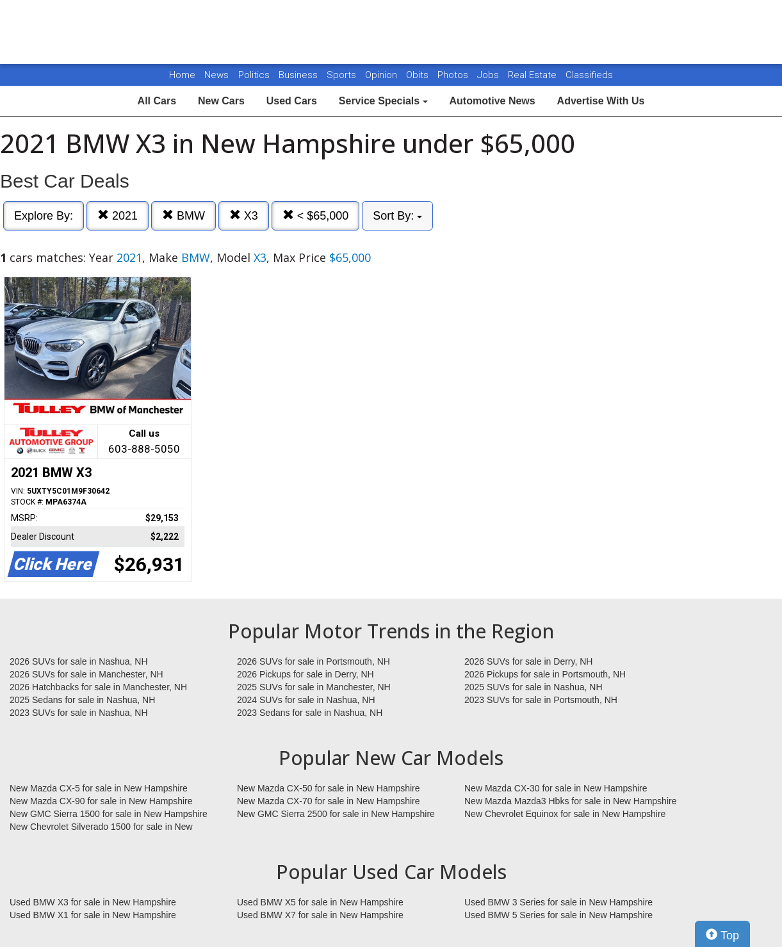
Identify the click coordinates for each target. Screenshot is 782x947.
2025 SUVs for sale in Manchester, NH (314, 687)
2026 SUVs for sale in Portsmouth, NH (313, 661)
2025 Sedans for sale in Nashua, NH (82, 700)
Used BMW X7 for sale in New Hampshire (320, 915)
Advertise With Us (601, 100)
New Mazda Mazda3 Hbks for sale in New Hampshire (570, 801)
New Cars (221, 100)
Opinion (382, 75)
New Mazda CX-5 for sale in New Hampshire (99, 788)
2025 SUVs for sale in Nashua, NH (533, 687)
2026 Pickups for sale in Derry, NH (305, 674)
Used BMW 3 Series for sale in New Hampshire (558, 902)
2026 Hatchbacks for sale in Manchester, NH (98, 687)
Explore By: (43, 215)
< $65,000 (315, 215)
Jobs (489, 75)
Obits (418, 75)
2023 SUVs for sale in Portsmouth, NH (540, 700)
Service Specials (383, 100)
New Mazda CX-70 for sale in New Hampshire (328, 801)
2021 (117, 215)
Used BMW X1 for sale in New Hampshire (93, 915)
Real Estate (533, 75)
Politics (254, 75)
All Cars (157, 100)
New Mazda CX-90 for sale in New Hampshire (101, 801)
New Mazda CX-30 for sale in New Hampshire (556, 788)
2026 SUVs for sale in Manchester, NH (86, 674)
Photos (454, 75)
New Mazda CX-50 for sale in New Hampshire (328, 788)
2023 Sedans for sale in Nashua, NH (309, 713)
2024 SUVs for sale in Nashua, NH (306, 700)
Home (182, 75)
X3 (243, 215)
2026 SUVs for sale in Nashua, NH (79, 661)
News (216, 75)
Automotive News (492, 100)
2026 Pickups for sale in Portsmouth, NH (545, 674)
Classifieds (589, 75)
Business (299, 75)
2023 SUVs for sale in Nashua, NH (79, 713)
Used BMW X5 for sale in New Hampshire (320, 902)
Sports (343, 75)
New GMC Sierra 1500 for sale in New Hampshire (109, 814)
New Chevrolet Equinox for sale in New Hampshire (564, 814)
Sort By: (397, 215)
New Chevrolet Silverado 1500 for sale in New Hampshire (101, 827)
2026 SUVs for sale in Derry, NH (528, 661)
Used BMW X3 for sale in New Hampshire (93, 902)
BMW (183, 215)
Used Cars (291, 100)
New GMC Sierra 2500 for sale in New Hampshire (336, 814)
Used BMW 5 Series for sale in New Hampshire (558, 915)
